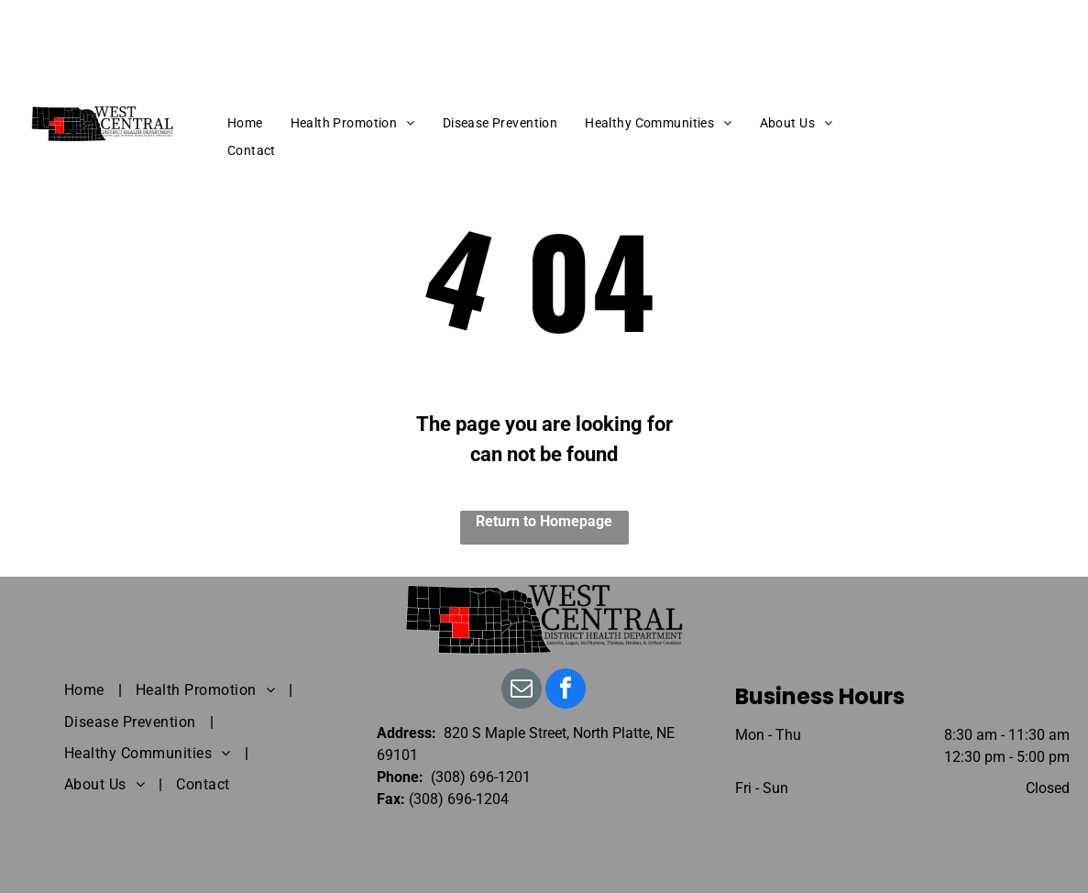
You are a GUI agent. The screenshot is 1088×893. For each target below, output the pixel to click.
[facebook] (565, 690)
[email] (521, 690)
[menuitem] (245, 123)
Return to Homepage (544, 521)
